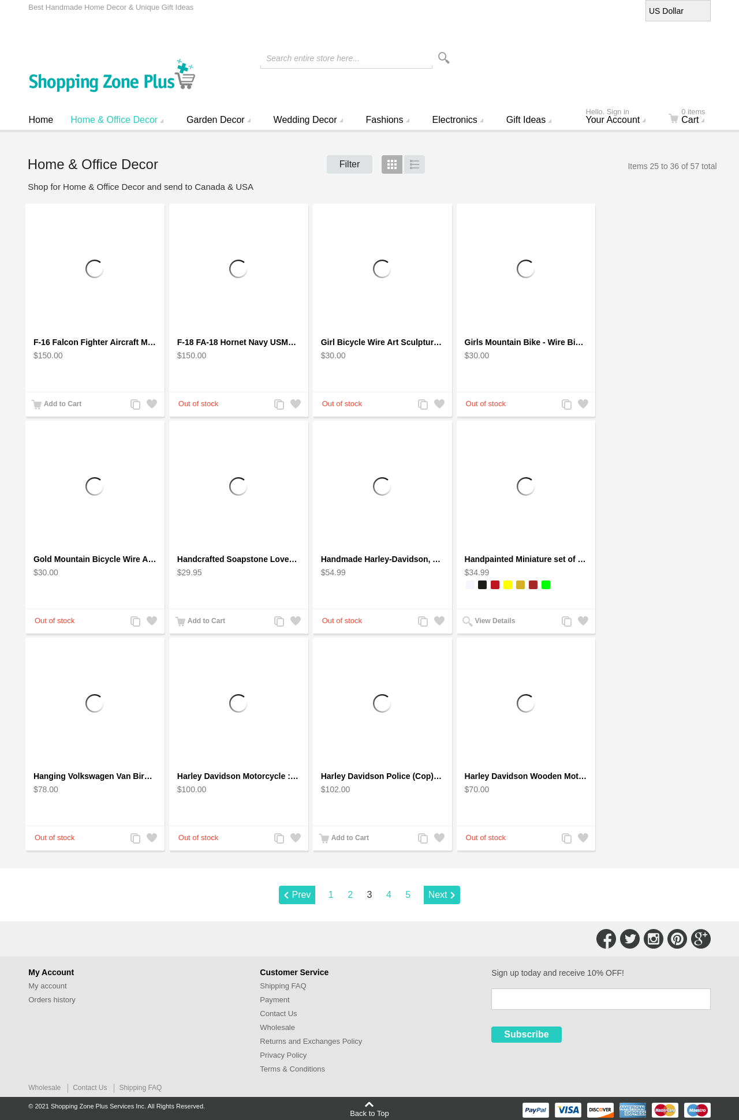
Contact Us (278, 1013)
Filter (349, 164)
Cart (694, 117)
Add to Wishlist (151, 405)
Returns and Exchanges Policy (311, 1041)
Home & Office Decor (114, 120)
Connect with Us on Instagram (653, 939)
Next (437, 895)
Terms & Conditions (292, 1069)
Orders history (52, 999)
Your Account (620, 117)
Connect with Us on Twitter (630, 939)
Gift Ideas (526, 120)
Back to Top (369, 1113)
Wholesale (277, 1027)
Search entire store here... (313, 58)
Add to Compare (135, 405)
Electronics (454, 120)
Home (41, 120)
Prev (301, 895)
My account (47, 986)
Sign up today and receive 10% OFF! (557, 972)
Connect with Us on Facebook (606, 939)
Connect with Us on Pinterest (677, 939)
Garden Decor (215, 120)
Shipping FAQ (283, 986)
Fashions (385, 120)
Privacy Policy (283, 1055)
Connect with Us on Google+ (701, 939)
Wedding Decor (305, 120)
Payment (274, 999)
